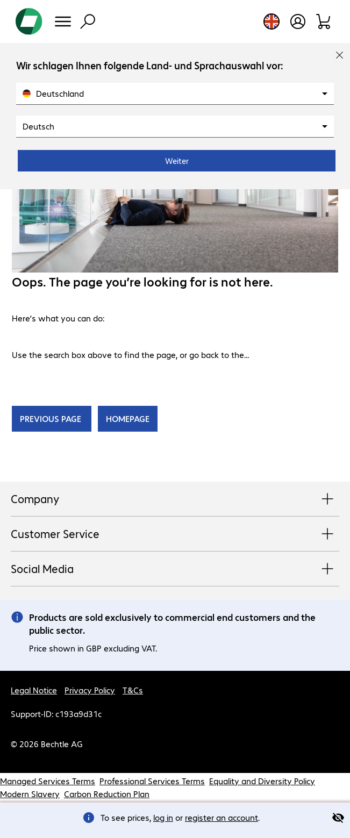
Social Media (175, 569)
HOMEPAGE (127, 418)
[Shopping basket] (324, 21)
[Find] (87, 21)
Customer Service (175, 534)
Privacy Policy (90, 690)
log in (163, 817)
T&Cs (133, 690)
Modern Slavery (30, 793)
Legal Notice (34, 690)
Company (175, 499)
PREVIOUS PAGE (51, 418)
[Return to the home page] (29, 21)
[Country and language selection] (271, 21)
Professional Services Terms (152, 780)
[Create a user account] (297, 21)
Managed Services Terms (47, 780)
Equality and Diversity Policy (262, 780)
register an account (221, 817)
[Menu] (63, 21)
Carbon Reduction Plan (106, 793)
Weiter (177, 160)
